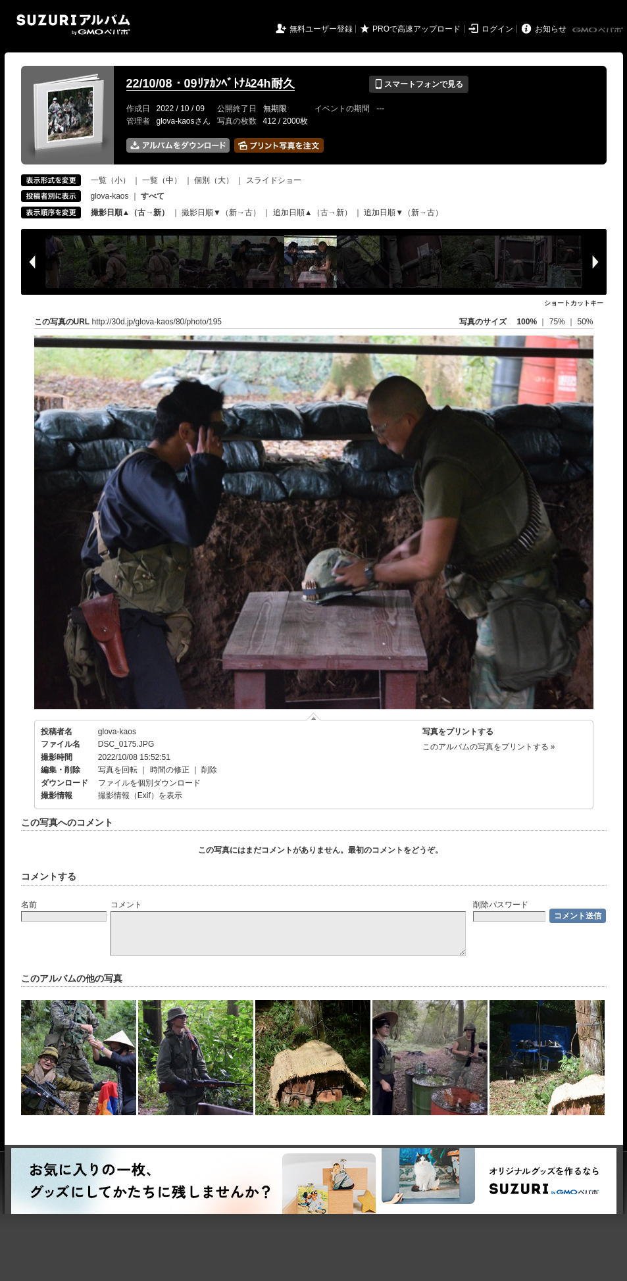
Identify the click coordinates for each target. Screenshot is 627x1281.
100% (526, 321)
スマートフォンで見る (418, 84)
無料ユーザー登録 (321, 29)
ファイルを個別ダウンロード (149, 783)
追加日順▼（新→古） (403, 212)
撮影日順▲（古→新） (130, 212)
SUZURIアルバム (73, 25)
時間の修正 (169, 769)
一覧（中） (162, 180)
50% (585, 321)
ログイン (497, 29)
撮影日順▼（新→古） (221, 212)
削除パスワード (500, 904)
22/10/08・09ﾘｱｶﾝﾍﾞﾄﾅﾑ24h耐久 (210, 83)
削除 (209, 769)
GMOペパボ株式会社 (598, 30)
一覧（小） (110, 180)
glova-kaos (110, 196)
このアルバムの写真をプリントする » (488, 746)
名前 (29, 904)
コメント (126, 904)
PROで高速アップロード (416, 29)
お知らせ (550, 29)
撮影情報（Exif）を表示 (140, 795)
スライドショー (273, 180)
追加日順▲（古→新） (312, 212)
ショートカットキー (573, 303)
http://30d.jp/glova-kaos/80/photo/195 (157, 321)
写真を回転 (118, 769)
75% (558, 321)
